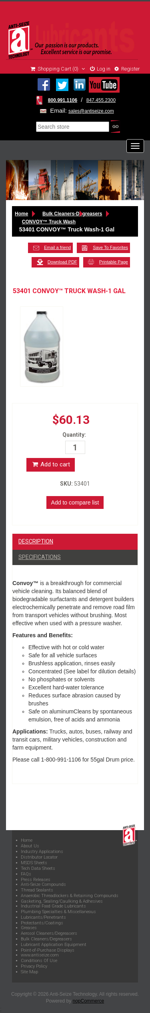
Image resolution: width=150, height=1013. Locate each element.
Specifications (39, 557)
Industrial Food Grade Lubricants (53, 906)
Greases (29, 928)
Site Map (29, 972)
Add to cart (50, 464)
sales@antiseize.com (91, 111)
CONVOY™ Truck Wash (49, 222)
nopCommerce (88, 1001)
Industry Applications (42, 851)
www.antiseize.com (40, 955)
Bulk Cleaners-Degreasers (72, 214)
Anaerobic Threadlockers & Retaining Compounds (69, 895)
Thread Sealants (37, 890)
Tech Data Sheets (38, 868)
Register (127, 69)
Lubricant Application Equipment (53, 944)
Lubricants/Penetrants (43, 917)
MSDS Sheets (34, 863)
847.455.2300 (101, 100)
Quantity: (74, 435)
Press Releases (35, 879)
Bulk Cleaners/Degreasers (46, 939)
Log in (100, 69)
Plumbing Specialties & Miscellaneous (58, 912)
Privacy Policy (34, 966)
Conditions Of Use (39, 960)
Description (35, 541)
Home (21, 214)
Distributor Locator (39, 857)
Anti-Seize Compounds (43, 884)
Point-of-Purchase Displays (47, 950)
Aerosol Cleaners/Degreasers (49, 933)
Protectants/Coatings (42, 923)
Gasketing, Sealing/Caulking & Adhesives (62, 901)
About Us (30, 846)
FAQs (26, 874)
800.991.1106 (62, 100)
